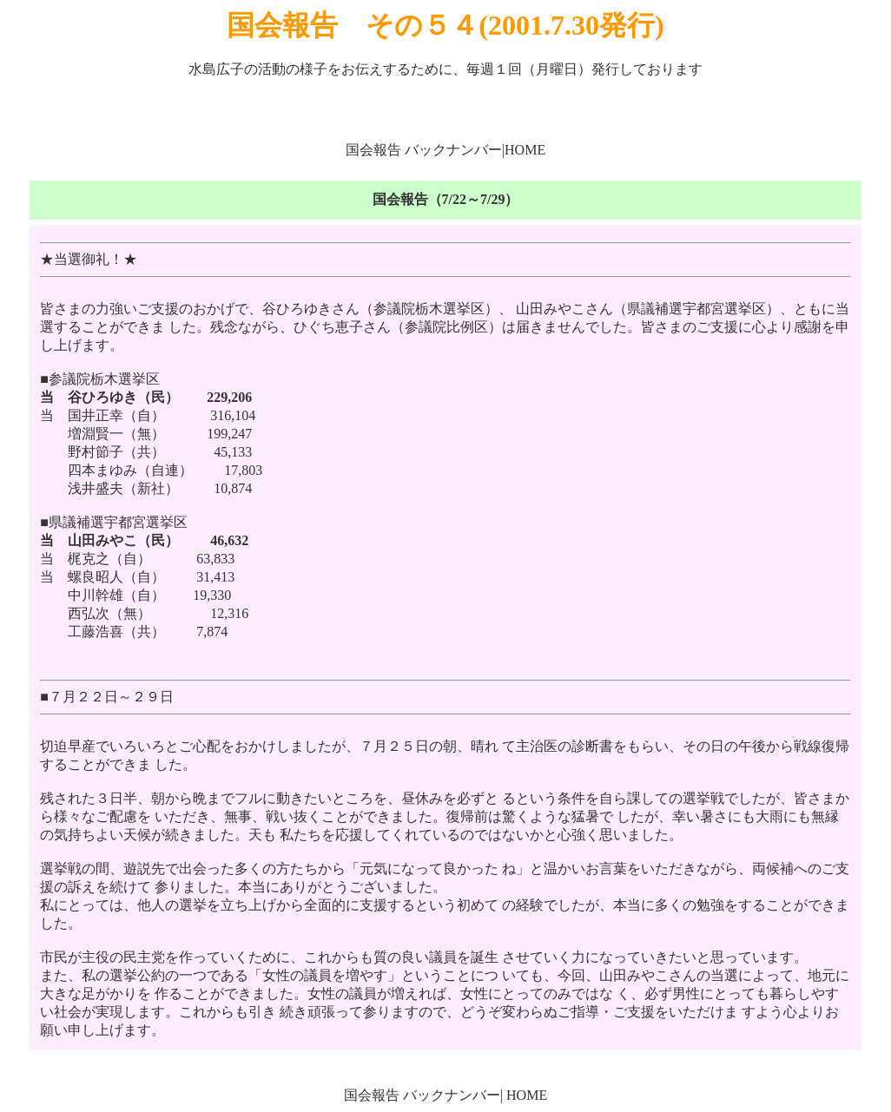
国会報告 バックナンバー (424, 149)
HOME (525, 149)
